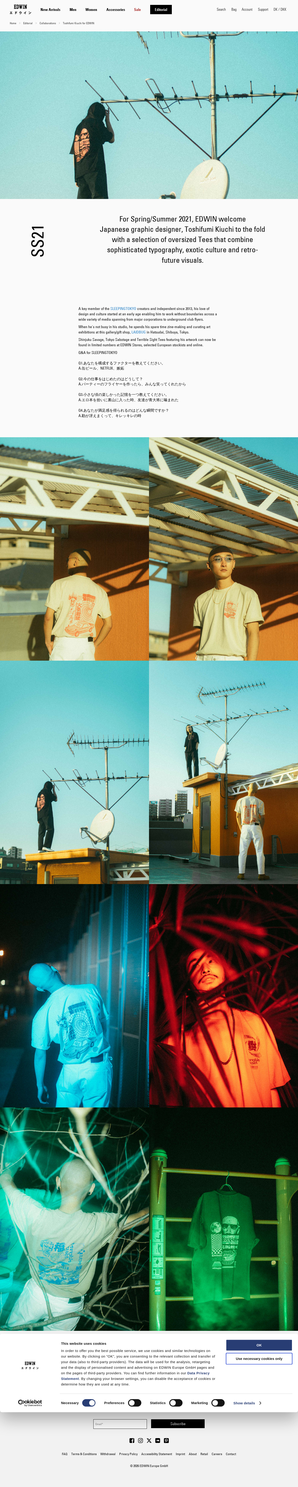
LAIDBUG (139, 332)
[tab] (124, 9)
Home (13, 23)
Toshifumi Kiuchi (154, 1350)
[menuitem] (50, 9)
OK (259, 1420)
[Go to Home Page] (20, 9)
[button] (280, 9)
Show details (244, 1478)
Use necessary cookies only (259, 1433)
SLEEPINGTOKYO (123, 308)
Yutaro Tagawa (160, 1360)
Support (263, 9)
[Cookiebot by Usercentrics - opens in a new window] (30, 1477)
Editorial (28, 23)
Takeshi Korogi (160, 1355)
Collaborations (48, 23)
